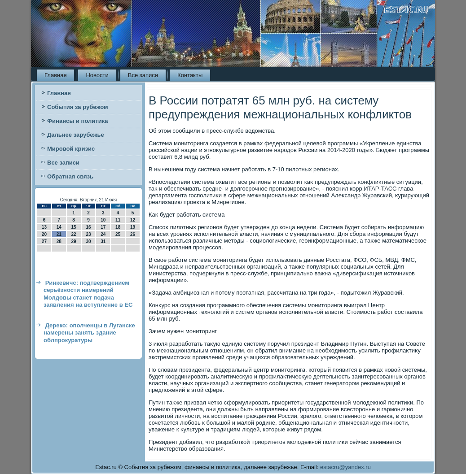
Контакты (189, 75)
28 (59, 241)
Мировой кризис (71, 148)
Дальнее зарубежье (75, 134)
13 (44, 227)
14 (59, 227)
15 (73, 227)
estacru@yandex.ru (345, 467)
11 (117, 219)
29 (73, 241)
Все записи (143, 75)
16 (88, 227)
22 (73, 234)
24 (103, 234)
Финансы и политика (77, 120)
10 (103, 219)
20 (44, 234)
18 (117, 227)
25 (117, 234)
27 (44, 241)
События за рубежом (77, 107)
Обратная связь (70, 176)
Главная (55, 75)
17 (103, 227)
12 (132, 219)
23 (88, 234)
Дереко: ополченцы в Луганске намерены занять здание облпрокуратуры (89, 333)
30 (88, 241)
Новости (97, 75)
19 (132, 227)
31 (103, 241)
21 (59, 234)
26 (132, 234)
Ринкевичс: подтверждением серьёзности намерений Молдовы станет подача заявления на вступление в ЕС (88, 293)
